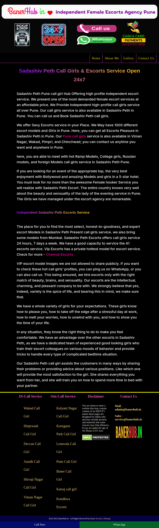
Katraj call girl (66, 489)
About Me (112, 58)
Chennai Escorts (59, 254)
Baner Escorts (96, 518)
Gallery (128, 58)
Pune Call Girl (66, 461)
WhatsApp (119, 524)
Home (96, 58)
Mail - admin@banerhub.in (128, 407)
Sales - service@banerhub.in (128, 417)
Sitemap (106, 518)
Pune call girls (74, 136)
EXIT (95, 430)
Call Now (39, 524)
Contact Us (146, 58)
